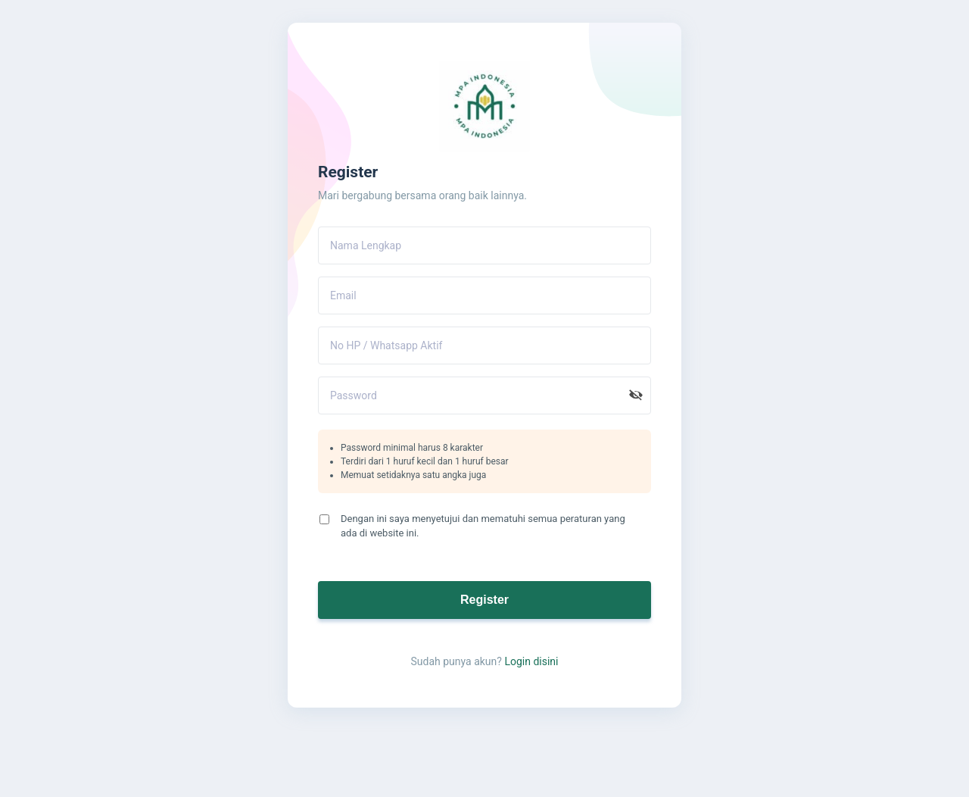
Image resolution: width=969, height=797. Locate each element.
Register (484, 599)
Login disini (531, 661)
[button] (635, 395)
